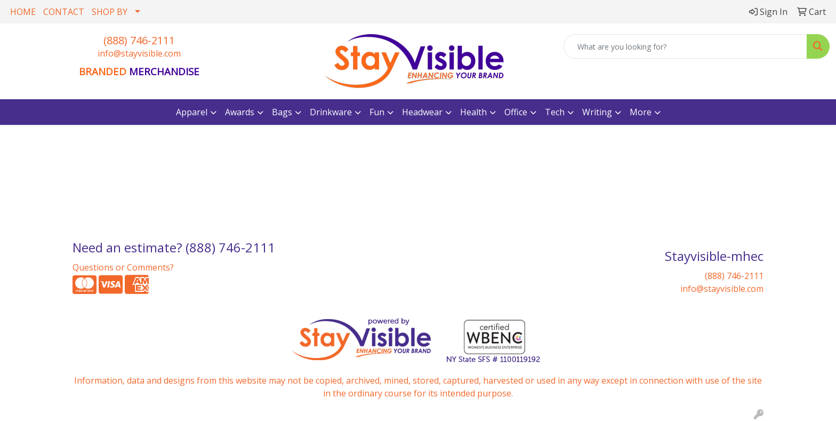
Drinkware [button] (331, 112)
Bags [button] (282, 112)
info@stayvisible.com (139, 53)
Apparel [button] (191, 112)
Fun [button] (376, 112)
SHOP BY (109, 12)
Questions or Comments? (123, 267)
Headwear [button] (422, 112)
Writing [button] (597, 112)
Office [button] (515, 112)
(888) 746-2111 (139, 40)
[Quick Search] (685, 46)
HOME (23, 12)
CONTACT (63, 12)
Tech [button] (555, 112)
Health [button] (473, 112)
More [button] (641, 112)
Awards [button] (239, 112)
